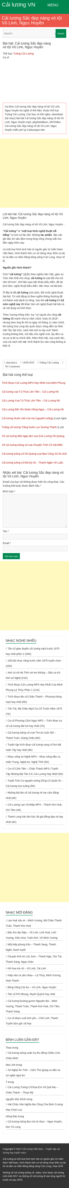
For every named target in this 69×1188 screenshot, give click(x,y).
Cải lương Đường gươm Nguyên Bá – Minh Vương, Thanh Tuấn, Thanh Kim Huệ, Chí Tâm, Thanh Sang (33, 1006)
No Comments (12, 366)
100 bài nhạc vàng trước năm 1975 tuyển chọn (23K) (33, 663)
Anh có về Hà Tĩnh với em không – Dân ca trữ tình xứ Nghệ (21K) (33, 675)
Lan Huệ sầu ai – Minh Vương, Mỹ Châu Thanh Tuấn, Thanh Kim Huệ (34, 923)
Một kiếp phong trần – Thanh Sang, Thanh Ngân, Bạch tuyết (31, 947)
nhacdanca (11, 362)
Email (7, 543)
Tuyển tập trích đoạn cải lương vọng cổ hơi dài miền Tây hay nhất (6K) (33, 747)
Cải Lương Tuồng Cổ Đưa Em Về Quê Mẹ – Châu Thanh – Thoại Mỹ (32, 1090)
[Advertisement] (34, 173)
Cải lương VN (18, 4)
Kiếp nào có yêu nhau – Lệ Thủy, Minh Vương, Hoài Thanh (33, 978)
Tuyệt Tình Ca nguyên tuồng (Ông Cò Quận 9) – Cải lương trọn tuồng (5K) (34, 783)
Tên (6, 531)
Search (60, 33)
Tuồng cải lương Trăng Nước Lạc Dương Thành (29, 427)
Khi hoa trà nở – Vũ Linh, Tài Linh (27, 968)
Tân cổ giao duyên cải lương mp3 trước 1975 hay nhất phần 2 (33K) (32, 651)
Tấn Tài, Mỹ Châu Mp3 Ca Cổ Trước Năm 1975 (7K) (34, 711)
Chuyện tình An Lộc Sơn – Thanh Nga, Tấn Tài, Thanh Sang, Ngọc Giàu (34, 959)
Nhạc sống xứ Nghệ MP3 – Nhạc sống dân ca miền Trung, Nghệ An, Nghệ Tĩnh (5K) (33, 759)
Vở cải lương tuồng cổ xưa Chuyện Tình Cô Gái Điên (32, 444)
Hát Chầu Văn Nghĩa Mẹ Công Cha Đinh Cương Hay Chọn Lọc (34, 1107)
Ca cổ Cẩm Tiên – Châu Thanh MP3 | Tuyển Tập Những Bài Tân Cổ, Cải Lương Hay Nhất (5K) (34, 771)
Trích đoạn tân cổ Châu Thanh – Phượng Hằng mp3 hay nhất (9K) (34, 699)
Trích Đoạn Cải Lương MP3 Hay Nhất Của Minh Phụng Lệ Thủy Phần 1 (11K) (34, 687)
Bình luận (9, 491)
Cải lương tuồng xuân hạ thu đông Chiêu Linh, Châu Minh (33, 1055)
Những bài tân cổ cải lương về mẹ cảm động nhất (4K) (32, 795)
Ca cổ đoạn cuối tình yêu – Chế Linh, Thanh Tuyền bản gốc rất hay (32, 1021)
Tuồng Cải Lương (23, 53)
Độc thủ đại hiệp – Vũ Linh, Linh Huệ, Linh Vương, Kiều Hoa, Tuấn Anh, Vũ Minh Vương (32, 935)
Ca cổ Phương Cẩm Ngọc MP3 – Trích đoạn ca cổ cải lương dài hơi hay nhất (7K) (34, 723)
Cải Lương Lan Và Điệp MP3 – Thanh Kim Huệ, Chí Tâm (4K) (34, 807)
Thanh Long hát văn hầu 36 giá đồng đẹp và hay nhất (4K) (34, 819)
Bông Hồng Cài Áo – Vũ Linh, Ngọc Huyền (32, 987)
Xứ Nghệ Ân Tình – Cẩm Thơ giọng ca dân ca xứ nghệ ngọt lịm (33, 1073)
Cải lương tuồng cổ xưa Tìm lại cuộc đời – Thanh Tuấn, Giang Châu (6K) (31, 735)
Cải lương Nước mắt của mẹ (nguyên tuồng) (27, 418)
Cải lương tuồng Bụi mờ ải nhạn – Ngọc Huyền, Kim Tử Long (34, 1124)
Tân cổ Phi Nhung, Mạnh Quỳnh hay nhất (31, 994)
